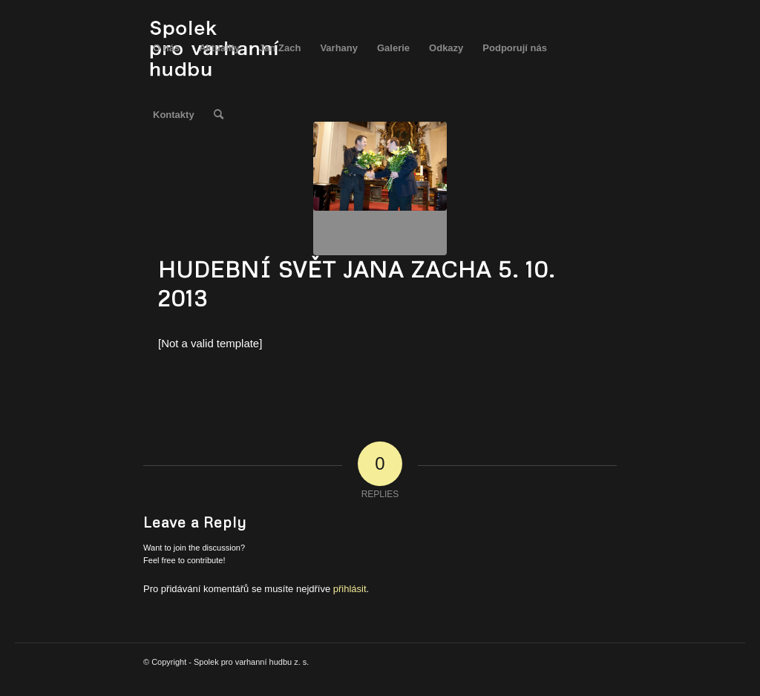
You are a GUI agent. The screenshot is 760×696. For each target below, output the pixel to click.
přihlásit (350, 588)
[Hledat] (218, 115)
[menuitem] (166, 48)
